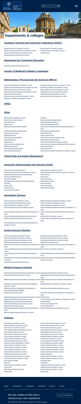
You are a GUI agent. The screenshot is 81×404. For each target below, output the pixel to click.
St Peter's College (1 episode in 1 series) (51, 356)
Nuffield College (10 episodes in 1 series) (51, 367)
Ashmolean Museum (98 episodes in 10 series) (17, 55)
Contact (52, 386)
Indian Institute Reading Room (12, 150)
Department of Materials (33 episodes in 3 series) (54, 87)
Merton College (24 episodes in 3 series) (15, 338)
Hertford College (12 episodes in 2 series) (51, 358)
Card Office (7, 183)
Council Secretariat (45, 183)
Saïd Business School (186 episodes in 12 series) (53, 235)
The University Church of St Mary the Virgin (52, 137)
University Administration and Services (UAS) (28, 164)
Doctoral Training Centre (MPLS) (13, 94)
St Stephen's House (45, 360)
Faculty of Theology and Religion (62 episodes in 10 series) (20, 216)
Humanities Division (15, 195)
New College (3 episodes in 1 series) (14, 369)
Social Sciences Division (17, 230)
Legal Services (44, 176)
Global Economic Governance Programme (15, 126)
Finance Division (45, 174)
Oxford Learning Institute (47, 187)
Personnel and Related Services (12, 176)
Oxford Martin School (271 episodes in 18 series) (17, 238)
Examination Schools (46, 179)
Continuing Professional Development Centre (16, 65)
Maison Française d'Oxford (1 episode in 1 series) (53, 142)
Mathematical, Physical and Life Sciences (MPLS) (30, 79)
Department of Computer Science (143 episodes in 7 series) (20, 92)
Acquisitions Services (10, 139)
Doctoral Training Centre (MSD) (49, 303)
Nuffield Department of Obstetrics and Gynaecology (18, 301)
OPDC (7, 103)
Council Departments (46, 185)
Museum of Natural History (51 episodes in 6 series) (18, 52)
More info (45, 402)
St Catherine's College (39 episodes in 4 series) (17, 356)
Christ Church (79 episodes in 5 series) (14, 327)
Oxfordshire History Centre (11, 133)
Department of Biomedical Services (13, 306)
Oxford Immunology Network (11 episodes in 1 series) (19, 312)
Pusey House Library (9, 122)
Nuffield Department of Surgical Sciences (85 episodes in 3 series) (22, 297)
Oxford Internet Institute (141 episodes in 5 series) (18, 240)
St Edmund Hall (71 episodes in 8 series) (15, 345)
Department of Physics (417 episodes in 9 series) (17, 89)
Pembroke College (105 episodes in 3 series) (16, 358)
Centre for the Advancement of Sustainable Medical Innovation (57, 144)
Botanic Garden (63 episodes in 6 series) (51, 48)
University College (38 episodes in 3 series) (52, 349)
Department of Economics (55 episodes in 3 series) (54, 240)
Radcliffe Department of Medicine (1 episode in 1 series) (56, 284)
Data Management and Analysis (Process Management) (19, 181)
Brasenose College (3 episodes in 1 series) (52, 351)
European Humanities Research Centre (51, 120)
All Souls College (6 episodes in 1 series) (51, 369)
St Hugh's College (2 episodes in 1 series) (15, 347)
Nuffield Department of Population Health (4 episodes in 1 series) (22, 279)
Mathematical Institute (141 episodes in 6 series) (53, 92)
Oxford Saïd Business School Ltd (49, 122)
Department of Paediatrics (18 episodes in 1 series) (18, 299)
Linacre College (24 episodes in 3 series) (15, 336)
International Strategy (10, 179)
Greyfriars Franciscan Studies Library (14, 144)
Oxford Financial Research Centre (49, 124)
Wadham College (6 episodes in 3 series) (15, 354)
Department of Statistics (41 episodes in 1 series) (17, 98)
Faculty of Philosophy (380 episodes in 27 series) (17, 203)
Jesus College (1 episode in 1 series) (14, 332)
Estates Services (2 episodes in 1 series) (51, 170)
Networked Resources (10, 135)
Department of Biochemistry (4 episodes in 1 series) (18, 303)
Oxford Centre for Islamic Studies (13, 120)
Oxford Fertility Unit (46, 133)
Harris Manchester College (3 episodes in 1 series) (54, 330)
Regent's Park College (46, 354)
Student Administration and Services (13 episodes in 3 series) (57, 172)
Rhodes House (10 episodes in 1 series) (15, 118)
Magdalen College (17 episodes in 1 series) (16, 325)
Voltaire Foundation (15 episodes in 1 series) (52, 205)
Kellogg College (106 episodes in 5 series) (15, 334)
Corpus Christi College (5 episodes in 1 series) (53, 323)
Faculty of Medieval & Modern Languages (26, 71)
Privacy (62, 386)
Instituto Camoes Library (47, 135)
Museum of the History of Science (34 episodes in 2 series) (20, 50)
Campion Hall (7, 367)
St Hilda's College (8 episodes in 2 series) (51, 345)
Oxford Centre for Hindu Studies (13, 137)
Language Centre (45, 52)
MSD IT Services (44, 297)
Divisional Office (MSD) (46, 306)
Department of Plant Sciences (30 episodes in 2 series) (19, 96)
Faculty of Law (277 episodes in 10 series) (51, 249)
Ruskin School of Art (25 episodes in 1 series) (16, 201)
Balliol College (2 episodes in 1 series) (14, 323)
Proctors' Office (8, 185)
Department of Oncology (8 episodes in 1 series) (17, 275)
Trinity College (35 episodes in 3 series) (15, 349)
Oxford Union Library (46, 148)
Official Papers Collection (11, 146)
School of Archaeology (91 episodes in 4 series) (17, 235)
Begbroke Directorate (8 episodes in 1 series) (52, 94)
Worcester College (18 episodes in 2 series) (52, 325)
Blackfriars (7, 362)
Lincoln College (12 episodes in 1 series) (15, 365)
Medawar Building (45, 301)
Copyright (42, 386)
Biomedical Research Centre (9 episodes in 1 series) (54, 308)
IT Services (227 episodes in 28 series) (14, 170)
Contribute (30, 386)
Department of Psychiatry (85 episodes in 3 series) (54, 273)
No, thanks (67, 395)
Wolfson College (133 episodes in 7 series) (15, 351)
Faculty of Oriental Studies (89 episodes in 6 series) (18, 218)
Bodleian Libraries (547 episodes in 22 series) (16, 48)
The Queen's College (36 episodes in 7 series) (52, 365)
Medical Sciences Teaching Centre (13, 292)
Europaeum (43, 118)
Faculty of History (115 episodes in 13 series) (16, 205)
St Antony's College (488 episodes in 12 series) (17, 343)
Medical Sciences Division (18, 267)
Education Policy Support (47, 181)
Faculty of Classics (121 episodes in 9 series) (52, 203)
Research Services (9, 187)
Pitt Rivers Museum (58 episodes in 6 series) (52, 50)
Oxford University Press (46, 146)
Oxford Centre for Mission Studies (49, 139)
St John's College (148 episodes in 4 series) (52, 347)
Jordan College (44, 371)
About (6, 386)
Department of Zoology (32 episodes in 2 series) (53, 96)
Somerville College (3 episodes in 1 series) (15, 340)
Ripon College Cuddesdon (11, 360)
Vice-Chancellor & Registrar (11, 190)
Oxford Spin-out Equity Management (23, 156)
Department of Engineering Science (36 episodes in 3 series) (20, 87)
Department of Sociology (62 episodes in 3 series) (54, 238)
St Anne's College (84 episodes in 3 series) (52, 340)
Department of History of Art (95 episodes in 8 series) (18, 207)
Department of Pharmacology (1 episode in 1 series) (54, 288)
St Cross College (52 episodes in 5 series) (51, 343)
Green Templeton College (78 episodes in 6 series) (18, 330)
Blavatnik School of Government (49, 242)
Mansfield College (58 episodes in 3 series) (52, 336)
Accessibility (17, 386)
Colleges (8, 317)
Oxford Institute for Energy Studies (13, 148)
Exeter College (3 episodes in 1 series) (50, 327)
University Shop (8, 142)
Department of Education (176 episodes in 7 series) (18, 242)
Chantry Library (8, 124)
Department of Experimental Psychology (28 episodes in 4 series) (22, 273)
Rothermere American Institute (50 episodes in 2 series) (55, 201)
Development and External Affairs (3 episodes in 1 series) (20, 172)
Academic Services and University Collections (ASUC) (33, 43)
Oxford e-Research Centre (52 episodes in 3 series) (54, 89)
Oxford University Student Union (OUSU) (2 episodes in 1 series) (58, 150)
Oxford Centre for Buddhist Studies (50, 131)
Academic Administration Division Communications (18, 174)
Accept (60, 395)
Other (7, 112)
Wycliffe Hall (44, 362)
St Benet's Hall (8, 371)
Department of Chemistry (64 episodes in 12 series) (18, 85)
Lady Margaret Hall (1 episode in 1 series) (51, 334)
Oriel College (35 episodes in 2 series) (50, 338)
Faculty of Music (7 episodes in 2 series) (51, 216)
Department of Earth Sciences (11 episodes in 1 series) (55, 85)
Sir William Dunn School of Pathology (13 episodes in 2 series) (57, 299)
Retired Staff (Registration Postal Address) (15, 131)
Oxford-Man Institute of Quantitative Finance (16, 262)
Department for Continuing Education (24, 60)
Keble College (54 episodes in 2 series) (51, 332)
